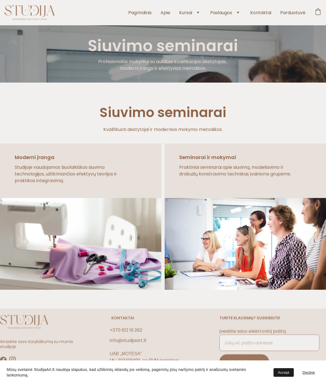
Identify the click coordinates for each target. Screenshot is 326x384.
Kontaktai (260, 12)
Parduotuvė (292, 12)
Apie (165, 12)
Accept (283, 372)
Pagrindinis (140, 12)
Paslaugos (221, 12)
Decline (309, 372)
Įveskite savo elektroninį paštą (252, 334)
